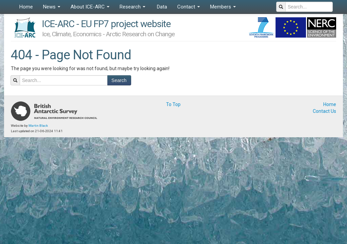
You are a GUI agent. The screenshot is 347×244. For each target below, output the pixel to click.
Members (223, 7)
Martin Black (38, 125)
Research (132, 7)
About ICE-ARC (89, 7)
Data (161, 7)
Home (26, 7)
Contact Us (324, 111)
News (51, 7)
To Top (173, 104)
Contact (188, 7)
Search (118, 80)
